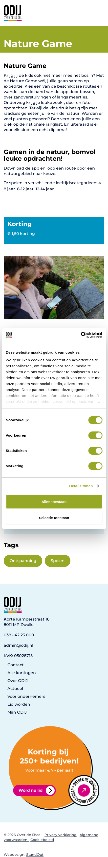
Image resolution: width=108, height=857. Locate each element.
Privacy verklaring (60, 835)
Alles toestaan (54, 502)
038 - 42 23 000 (19, 635)
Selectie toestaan (54, 518)
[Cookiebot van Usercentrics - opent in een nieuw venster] (80, 335)
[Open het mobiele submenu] (101, 12)
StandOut (34, 854)
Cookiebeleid (42, 840)
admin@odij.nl (18, 645)
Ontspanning (23, 560)
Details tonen (81, 486)
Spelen (58, 560)
